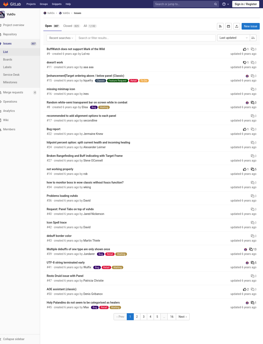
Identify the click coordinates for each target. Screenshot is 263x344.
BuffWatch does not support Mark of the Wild (81, 49)
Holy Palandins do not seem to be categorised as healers (88, 302)
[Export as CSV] (236, 26)
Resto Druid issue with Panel (70, 275)
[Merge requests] (22, 92)
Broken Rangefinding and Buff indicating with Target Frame (90, 155)
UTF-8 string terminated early (71, 262)
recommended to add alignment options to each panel (86, 115)
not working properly (65, 169)
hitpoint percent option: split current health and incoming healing (93, 142)
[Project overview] (22, 25)
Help (68, 4)
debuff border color (64, 235)
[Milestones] (22, 82)
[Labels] (22, 67)
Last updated (234, 37)
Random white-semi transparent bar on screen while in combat (92, 102)
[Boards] (22, 59)
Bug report (58, 129)
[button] (22, 339)
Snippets (56, 4)
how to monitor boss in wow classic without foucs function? (90, 182)
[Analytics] (22, 111)
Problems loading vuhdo (67, 195)
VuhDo (54, 13)
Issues (82, 13)
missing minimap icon (66, 89)
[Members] (22, 129)
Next (185, 316)
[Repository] (22, 34)
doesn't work (60, 62)
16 (174, 316)
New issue (250, 26)
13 (252, 249)
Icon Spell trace (62, 222)
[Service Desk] (22, 75)
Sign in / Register (246, 4)
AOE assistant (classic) (67, 289)
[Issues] (23, 43)
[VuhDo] (22, 14)
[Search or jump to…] (186, 4)
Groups (44, 4)
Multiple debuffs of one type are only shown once (83, 249)
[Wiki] (22, 120)
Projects (31, 4)
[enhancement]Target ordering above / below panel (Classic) (90, 75)
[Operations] (22, 101)
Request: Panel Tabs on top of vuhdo (75, 209)
